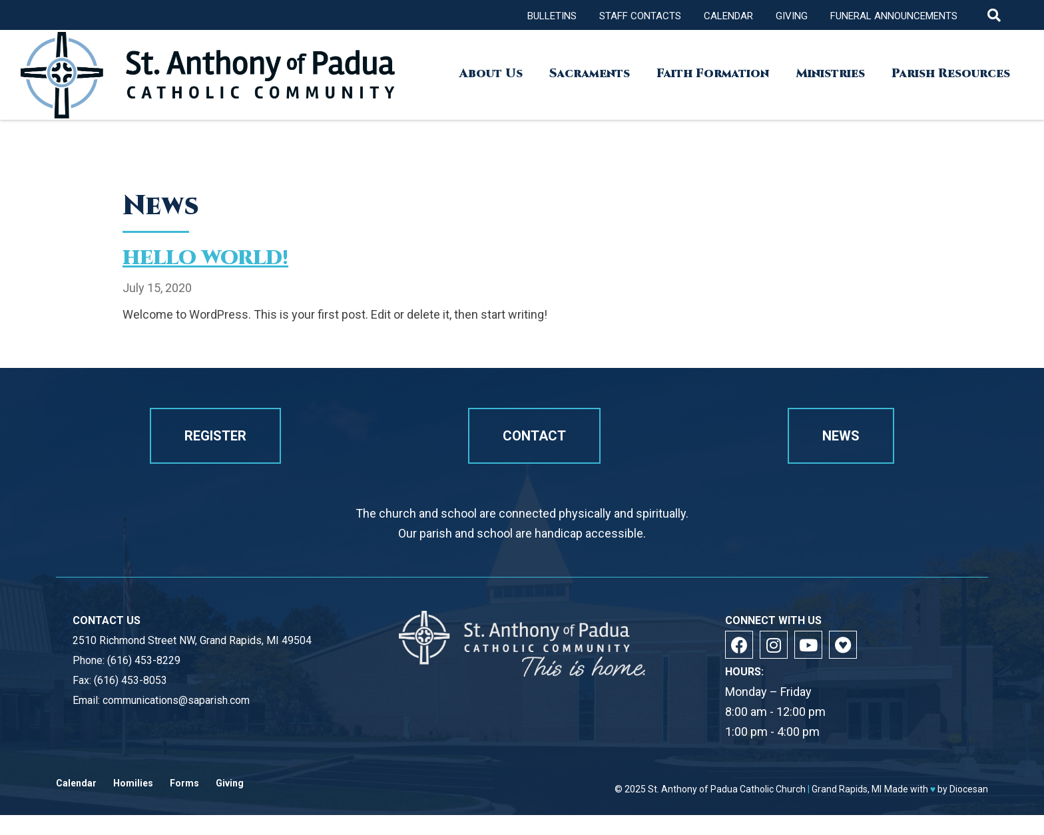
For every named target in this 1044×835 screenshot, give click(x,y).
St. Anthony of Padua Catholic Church (727, 809)
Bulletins (552, 16)
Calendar (728, 16)
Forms (184, 803)
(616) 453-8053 (130, 700)
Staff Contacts (640, 16)
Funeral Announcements (893, 16)
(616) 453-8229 (143, 680)
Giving (792, 16)
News (841, 456)
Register (215, 456)
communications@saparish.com (176, 720)
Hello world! (205, 258)
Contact (534, 456)
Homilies (133, 803)
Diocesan (968, 809)
